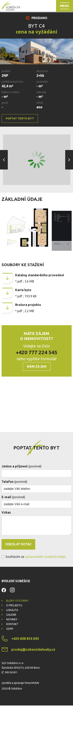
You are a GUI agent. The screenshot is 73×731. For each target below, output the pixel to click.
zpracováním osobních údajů (45, 582)
